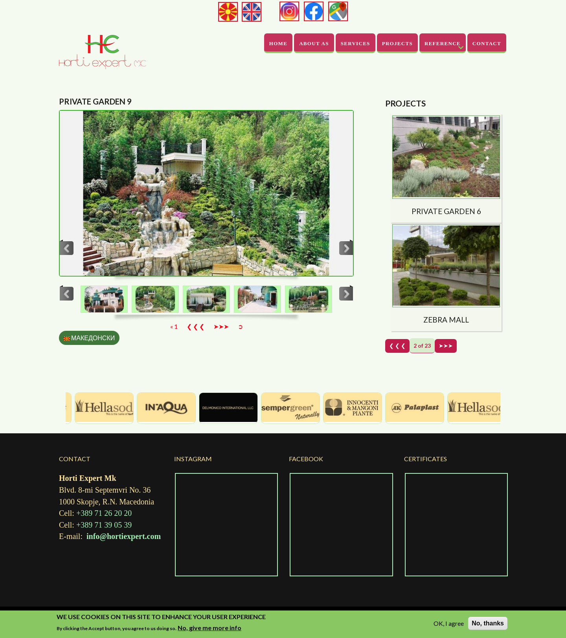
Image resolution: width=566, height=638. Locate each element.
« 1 (174, 326)
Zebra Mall (446, 319)
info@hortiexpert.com (123, 536)
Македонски (89, 337)
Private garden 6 (446, 211)
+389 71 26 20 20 (103, 513)
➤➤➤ (221, 326)
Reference (442, 43)
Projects (397, 43)
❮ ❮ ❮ (195, 326)
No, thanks (488, 623)
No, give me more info (209, 627)
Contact (486, 43)
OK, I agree (449, 623)
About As (314, 43)
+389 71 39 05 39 (104, 525)
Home (278, 43)
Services (355, 43)
